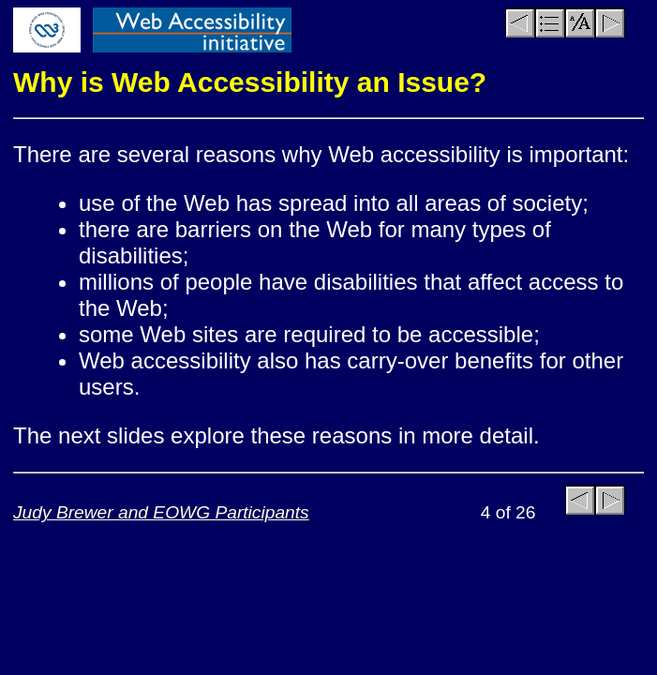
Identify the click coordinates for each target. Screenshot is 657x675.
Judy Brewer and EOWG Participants (161, 512)
